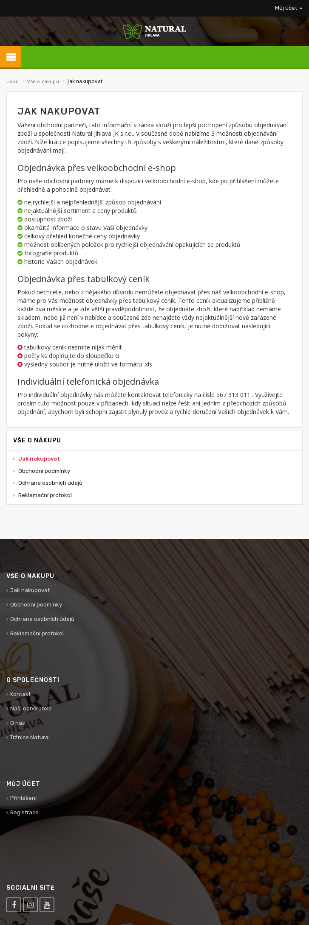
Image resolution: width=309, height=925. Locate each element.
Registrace (24, 812)
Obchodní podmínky (44, 471)
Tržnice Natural (30, 737)
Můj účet (289, 8)
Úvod (12, 81)
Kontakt (20, 694)
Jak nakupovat (39, 459)
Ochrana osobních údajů (50, 483)
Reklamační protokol (45, 495)
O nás (17, 723)
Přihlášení (23, 798)
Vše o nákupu (43, 81)
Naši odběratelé (31, 708)
